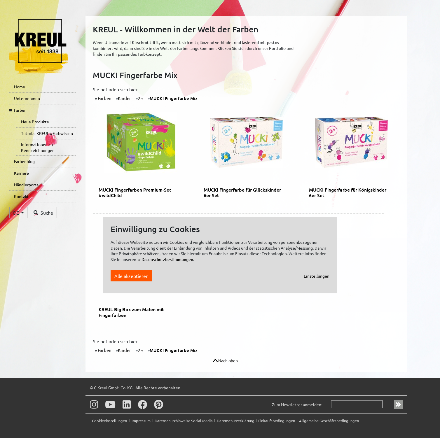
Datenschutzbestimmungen (167, 259)
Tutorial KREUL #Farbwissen (47, 133)
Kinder (124, 98)
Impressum (141, 420)
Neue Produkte (35, 121)
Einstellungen (316, 275)
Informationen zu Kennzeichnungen (38, 147)
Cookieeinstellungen (110, 420)
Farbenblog (24, 161)
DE (16, 213)
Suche (43, 213)
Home (19, 86)
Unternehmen (27, 98)
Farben (20, 110)
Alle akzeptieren (131, 276)
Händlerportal (27, 184)
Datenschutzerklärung (235, 420)
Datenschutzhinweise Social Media (184, 420)
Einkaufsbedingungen (276, 420)
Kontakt (21, 196)
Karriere (21, 173)
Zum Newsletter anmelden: (297, 404)
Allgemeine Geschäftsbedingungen (329, 420)
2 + (140, 98)
